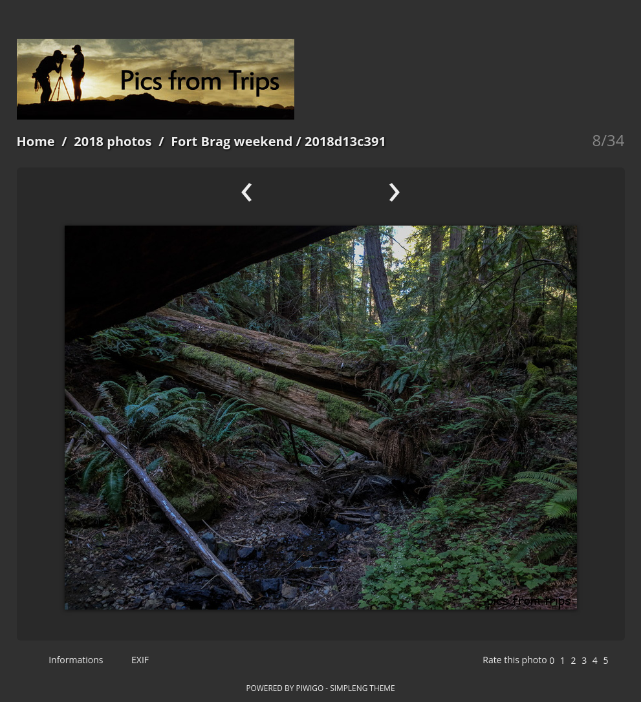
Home (36, 141)
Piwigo (309, 688)
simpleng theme (362, 688)
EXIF (134, 660)
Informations (70, 660)
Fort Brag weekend (231, 141)
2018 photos (112, 141)
